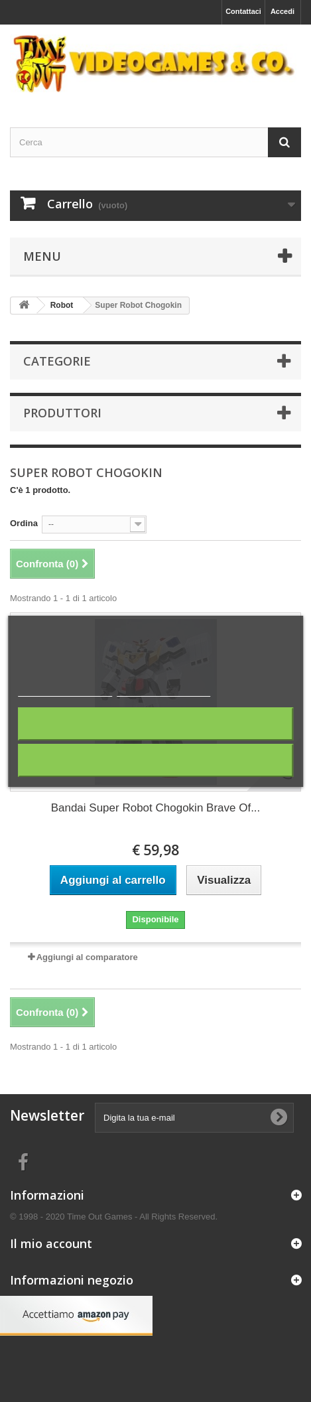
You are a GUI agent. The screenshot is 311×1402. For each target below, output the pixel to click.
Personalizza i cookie (163, 690)
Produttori (62, 413)
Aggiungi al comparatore (87, 957)
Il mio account (51, 1243)
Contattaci (243, 11)
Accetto (155, 760)
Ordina (24, 523)
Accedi (282, 11)
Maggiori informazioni (65, 690)
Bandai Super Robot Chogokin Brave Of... (156, 808)
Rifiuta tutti (155, 723)
